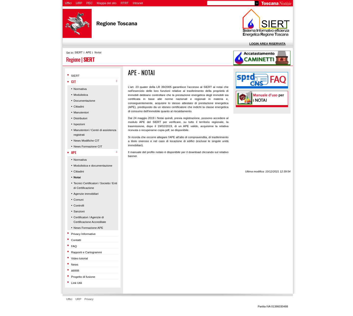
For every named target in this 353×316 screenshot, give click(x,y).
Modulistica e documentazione (93, 165)
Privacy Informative (83, 233)
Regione (73, 59)
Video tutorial (79, 258)
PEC (89, 3)
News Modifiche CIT (86, 140)
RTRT (124, 3)
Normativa (80, 88)
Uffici (68, 3)
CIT (73, 81)
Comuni (79, 199)
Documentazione (84, 100)
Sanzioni (79, 211)
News (74, 264)
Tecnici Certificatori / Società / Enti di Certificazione (95, 185)
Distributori (80, 118)
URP (79, 3)
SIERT (79, 52)
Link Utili (76, 282)
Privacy (89, 299)
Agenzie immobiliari (86, 193)
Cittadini (79, 106)
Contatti (76, 240)
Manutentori (81, 112)
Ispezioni (79, 124)
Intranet (138, 3)
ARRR (75, 270)
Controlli (79, 205)
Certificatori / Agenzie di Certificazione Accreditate (90, 219)
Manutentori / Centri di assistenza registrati (95, 132)
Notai (98, 52)
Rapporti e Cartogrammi (86, 252)
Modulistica (81, 94)
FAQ (74, 246)
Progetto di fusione (83, 276)
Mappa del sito (106, 3)
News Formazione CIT (88, 146)
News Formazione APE (88, 227)
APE (88, 52)
